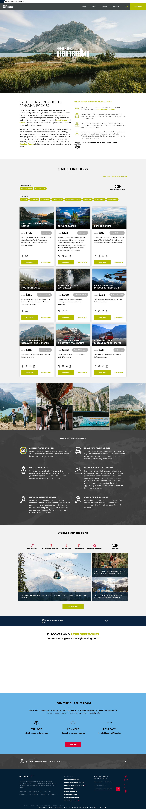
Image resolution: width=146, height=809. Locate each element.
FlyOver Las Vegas (71, 798)
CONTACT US (109, 782)
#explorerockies (85, 634)
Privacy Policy (35, 805)
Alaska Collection (71, 779)
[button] (73, 621)
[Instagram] (125, 784)
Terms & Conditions (58, 805)
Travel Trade (33, 794)
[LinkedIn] (125, 791)
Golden (22, 122)
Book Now (29, 262)
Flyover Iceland (70, 794)
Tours (84, 6)
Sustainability (45, 791)
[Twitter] (125, 780)
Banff (58, 120)
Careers (116, 6)
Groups (104, 6)
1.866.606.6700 (98, 782)
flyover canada (70, 791)
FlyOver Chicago (71, 801)
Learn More (45, 262)
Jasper (64, 120)
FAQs (94, 6)
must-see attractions (106, 109)
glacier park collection (74, 785)
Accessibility (52, 794)
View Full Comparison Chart (114, 176)
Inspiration (33, 791)
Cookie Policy (46, 805)
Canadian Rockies (27, 144)
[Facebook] (125, 776)
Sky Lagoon (68, 788)
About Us (23, 791)
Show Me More (73, 606)
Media (43, 794)
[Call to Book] (127, 6)
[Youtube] (125, 787)
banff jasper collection (74, 782)
